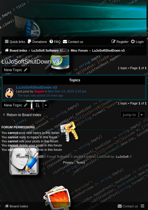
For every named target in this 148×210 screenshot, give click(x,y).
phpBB (39, 156)
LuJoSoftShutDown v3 (30, 61)
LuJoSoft (122, 156)
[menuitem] (37, 41)
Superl (39, 91)
